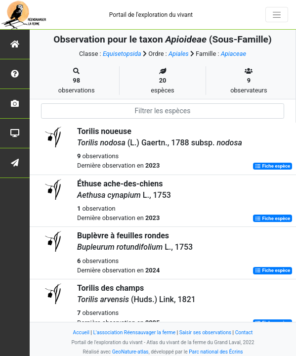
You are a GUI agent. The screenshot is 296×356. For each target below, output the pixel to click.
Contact (244, 332)
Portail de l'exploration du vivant (151, 14)
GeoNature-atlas (130, 352)
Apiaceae (233, 53)
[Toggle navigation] (276, 15)
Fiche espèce (272, 166)
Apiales (179, 53)
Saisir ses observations (205, 332)
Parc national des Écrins (216, 352)
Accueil (81, 332)
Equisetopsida (122, 53)
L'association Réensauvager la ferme (134, 332)
